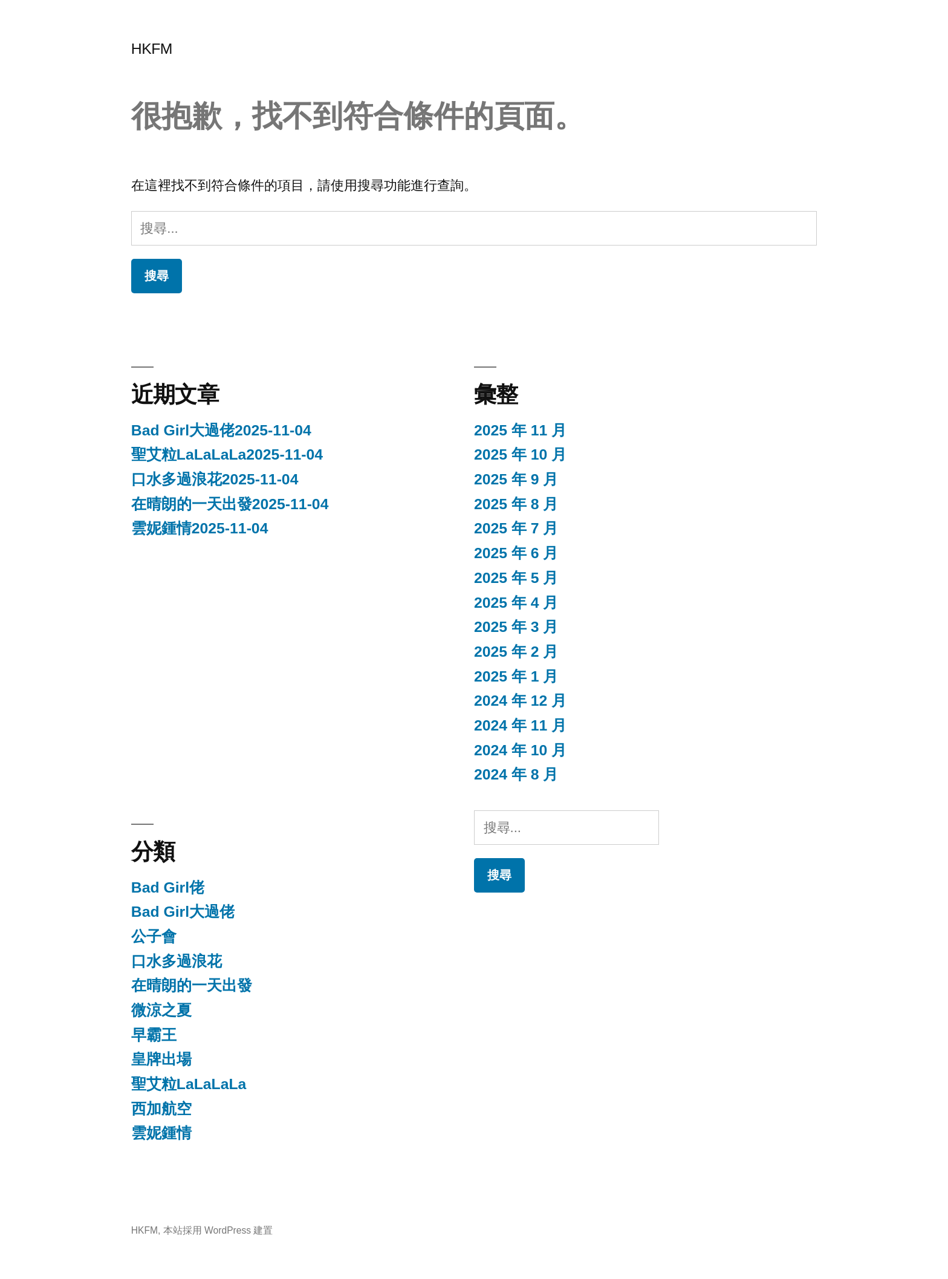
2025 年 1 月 (516, 676)
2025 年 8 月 (516, 504)
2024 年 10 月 (520, 750)
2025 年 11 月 (520, 430)
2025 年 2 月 (516, 651)
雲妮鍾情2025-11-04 (199, 528)
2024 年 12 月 (520, 700)
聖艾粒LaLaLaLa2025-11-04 (227, 454)
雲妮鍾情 (161, 1133)
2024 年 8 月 (516, 774)
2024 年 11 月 (520, 725)
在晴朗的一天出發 (191, 985)
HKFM (151, 49)
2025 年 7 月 (516, 528)
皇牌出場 (161, 1059)
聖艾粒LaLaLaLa (189, 1084)
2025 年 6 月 (516, 553)
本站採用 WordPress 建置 (218, 1230)
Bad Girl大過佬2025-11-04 (221, 430)
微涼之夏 (161, 1010)
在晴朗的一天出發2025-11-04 (230, 504)
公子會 (154, 936)
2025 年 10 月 (520, 454)
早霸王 (154, 1035)
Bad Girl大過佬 (183, 911)
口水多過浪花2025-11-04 (215, 479)
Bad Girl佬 (167, 887)
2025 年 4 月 (516, 602)
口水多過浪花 (176, 961)
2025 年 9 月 (516, 479)
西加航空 (161, 1109)
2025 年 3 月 (516, 627)
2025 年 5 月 (516, 578)
